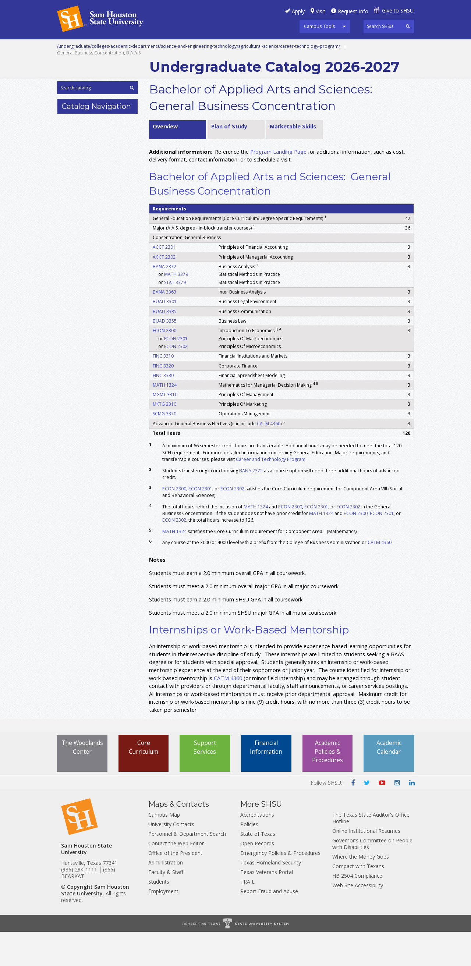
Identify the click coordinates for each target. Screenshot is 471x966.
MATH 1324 (165, 419)
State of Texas (257, 867)
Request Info (353, 11)
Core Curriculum (143, 781)
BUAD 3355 (165, 355)
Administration (165, 896)
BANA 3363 (164, 326)
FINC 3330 (163, 409)
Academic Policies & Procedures (327, 786)
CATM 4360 (268, 457)
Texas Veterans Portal (266, 906)
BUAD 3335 (165, 345)
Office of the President (175, 887)
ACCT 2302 (164, 291)
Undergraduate (158, 47)
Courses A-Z (359, 47)
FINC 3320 (163, 400)
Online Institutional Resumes (366, 865)
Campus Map (164, 848)
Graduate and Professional (234, 47)
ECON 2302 (176, 380)
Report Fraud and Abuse (269, 925)
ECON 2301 (176, 372)
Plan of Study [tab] (229, 160)
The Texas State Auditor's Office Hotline (371, 852)
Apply (298, 11)
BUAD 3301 (165, 336)
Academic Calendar (388, 781)
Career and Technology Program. (272, 493)
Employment (163, 925)
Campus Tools (319, 26)
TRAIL (247, 915)
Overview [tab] (165, 160)
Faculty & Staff (165, 906)
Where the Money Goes (360, 890)
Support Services (205, 781)
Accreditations (257, 848)
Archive (163, 64)
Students (158, 915)
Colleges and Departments (99, 64)
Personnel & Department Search (187, 867)
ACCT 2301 (164, 281)
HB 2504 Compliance (357, 909)
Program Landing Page (278, 185)
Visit (320, 11)
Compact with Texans (358, 900)
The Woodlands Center (82, 786)
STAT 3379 (175, 316)
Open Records (257, 877)
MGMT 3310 (165, 428)
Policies (249, 858)
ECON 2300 (164, 364)
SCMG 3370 (164, 448)
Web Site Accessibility (357, 919)
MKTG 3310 (164, 438)
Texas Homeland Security (270, 896)
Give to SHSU (398, 10)
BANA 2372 (164, 300)
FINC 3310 (163, 390)
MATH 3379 (176, 308)
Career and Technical (90, 47)
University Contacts (171, 858)
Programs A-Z (308, 47)
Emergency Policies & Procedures (280, 887)
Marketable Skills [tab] (293, 160)
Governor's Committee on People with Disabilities (372, 878)
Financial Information (266, 781)
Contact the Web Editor (176, 877)
